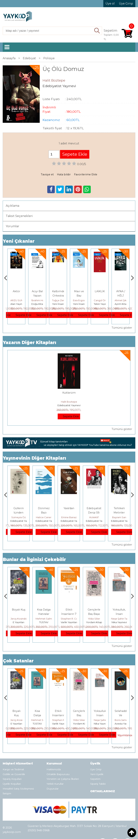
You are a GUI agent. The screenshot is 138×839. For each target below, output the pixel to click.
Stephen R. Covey (96, 618)
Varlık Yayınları (94, 622)
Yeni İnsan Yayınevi (84, 303)
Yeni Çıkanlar (18, 241)
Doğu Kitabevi (60, 303)
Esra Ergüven (101, 300)
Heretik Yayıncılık (20, 622)
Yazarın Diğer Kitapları (29, 342)
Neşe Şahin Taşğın (125, 720)
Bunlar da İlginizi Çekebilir (34, 559)
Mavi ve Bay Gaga (100, 296)
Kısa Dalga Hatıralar (58, 715)
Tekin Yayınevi (123, 303)
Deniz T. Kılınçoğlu (20, 618)
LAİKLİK (121, 291)
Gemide (16, 291)
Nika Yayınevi (122, 723)
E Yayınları (43, 622)
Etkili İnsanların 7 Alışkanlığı (94, 614)
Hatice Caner (69, 517)
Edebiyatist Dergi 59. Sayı (119, 513)
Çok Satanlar (18, 660)
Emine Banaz (94, 517)
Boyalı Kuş (43, 609)
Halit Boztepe (69, 401)
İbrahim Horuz (60, 300)
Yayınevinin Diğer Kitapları (34, 458)
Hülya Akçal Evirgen (21, 517)
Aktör (37, 291)
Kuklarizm (69, 392)
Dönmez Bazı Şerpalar (69, 513)
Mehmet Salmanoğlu (73, 618)
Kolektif (119, 517)
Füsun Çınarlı (17, 300)
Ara (97, 31)
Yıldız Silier (119, 618)
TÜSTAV (68, 622)
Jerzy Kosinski (44, 618)
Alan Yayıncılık (18, 303)
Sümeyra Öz (43, 517)
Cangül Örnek (123, 300)
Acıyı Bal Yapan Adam (58, 296)
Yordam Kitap (119, 622)
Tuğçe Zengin (81, 300)
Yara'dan (94, 508)
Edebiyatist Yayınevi (69, 405)
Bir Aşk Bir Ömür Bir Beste (18, 513)
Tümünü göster (122, 327)
